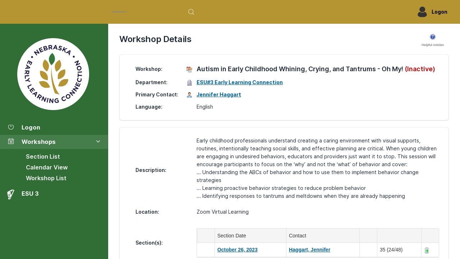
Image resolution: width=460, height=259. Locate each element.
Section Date (233, 235)
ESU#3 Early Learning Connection (240, 82)
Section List (43, 156)
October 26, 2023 (237, 250)
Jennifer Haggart (219, 94)
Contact (299, 235)
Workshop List (46, 178)
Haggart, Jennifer (309, 250)
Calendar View (47, 167)
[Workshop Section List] (54, 74)
